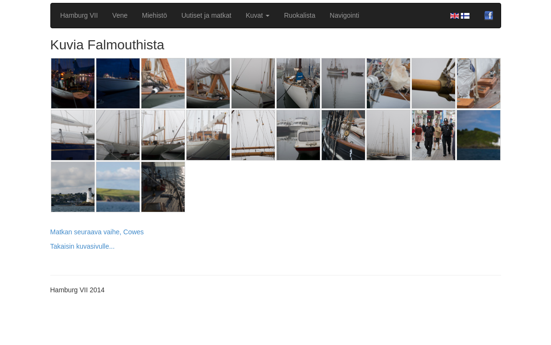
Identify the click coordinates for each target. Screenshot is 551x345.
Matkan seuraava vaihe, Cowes (97, 232)
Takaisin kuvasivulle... (82, 246)
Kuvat (258, 15)
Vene (120, 15)
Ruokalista (299, 15)
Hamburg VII (79, 15)
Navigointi (344, 15)
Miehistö (154, 15)
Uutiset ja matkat (206, 15)
